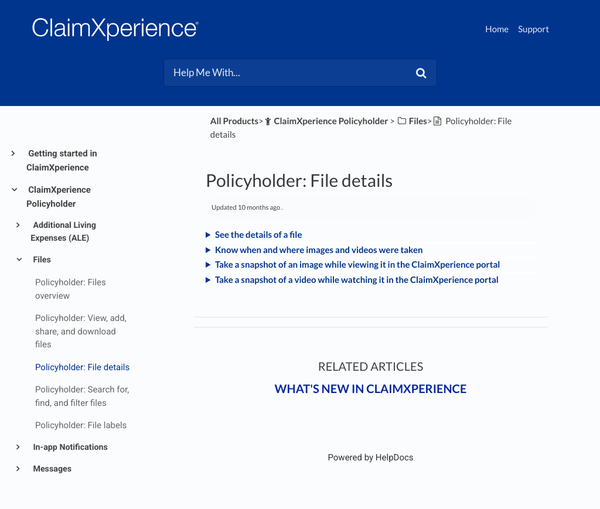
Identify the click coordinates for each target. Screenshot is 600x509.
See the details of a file (258, 235)
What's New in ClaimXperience (371, 389)
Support (533, 29)
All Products (234, 121)
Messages (51, 469)
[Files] (412, 121)
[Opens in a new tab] (370, 457)
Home (497, 29)
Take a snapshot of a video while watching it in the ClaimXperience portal (357, 280)
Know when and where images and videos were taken (319, 250)
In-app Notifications (69, 447)
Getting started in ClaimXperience (61, 160)
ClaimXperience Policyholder (58, 197)
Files (41, 260)
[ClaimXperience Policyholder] (326, 121)
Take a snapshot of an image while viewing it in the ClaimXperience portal (357, 264)
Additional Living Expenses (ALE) (63, 231)
